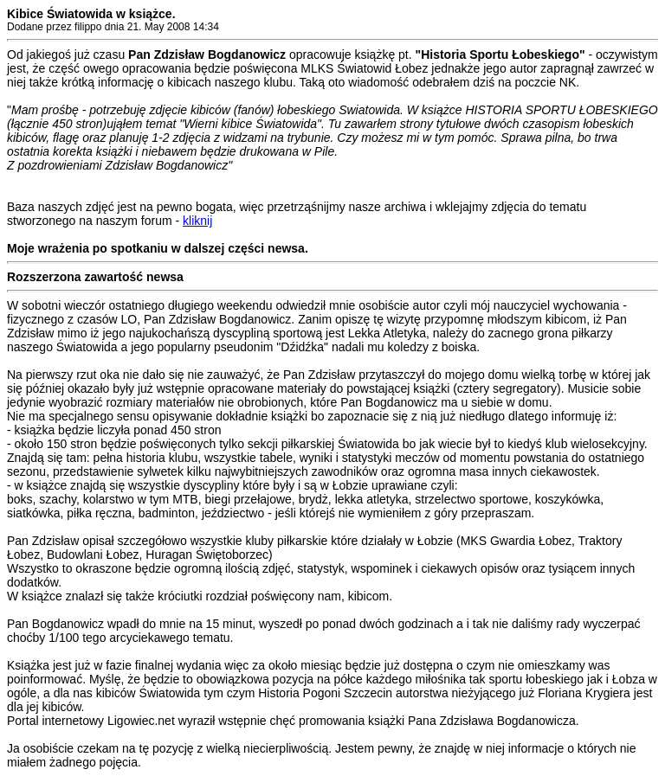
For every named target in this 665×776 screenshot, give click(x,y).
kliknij (197, 221)
